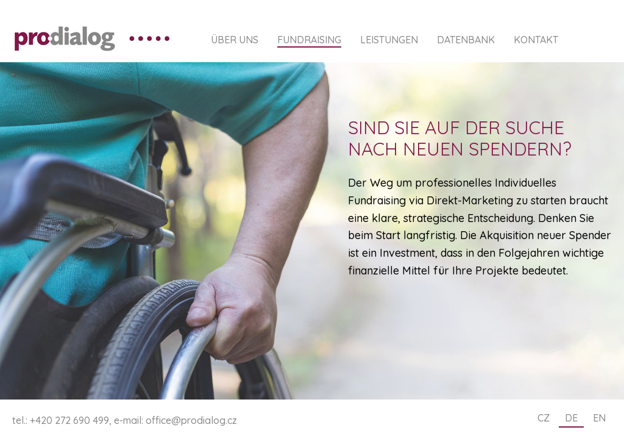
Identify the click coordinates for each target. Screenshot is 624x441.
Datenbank (466, 40)
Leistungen (389, 40)
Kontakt (536, 40)
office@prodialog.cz (191, 420)
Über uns (234, 40)
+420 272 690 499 (69, 420)
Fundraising (309, 40)
